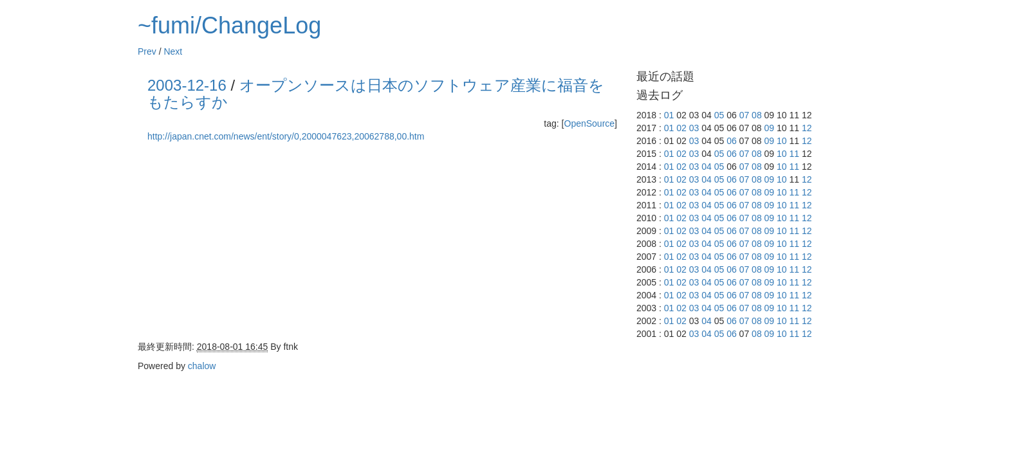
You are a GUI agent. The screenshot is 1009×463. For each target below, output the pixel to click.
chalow (202, 366)
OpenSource (589, 123)
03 (694, 128)
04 (706, 166)
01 (669, 115)
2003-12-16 (187, 85)
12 (807, 128)
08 (757, 115)
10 (782, 141)
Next (172, 51)
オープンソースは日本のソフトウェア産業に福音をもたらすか (375, 94)
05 (719, 115)
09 (769, 128)
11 (795, 154)
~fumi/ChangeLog (229, 25)
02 (681, 128)
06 (732, 141)
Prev (147, 51)
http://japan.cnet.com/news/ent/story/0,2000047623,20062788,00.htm (285, 136)
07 (744, 115)
